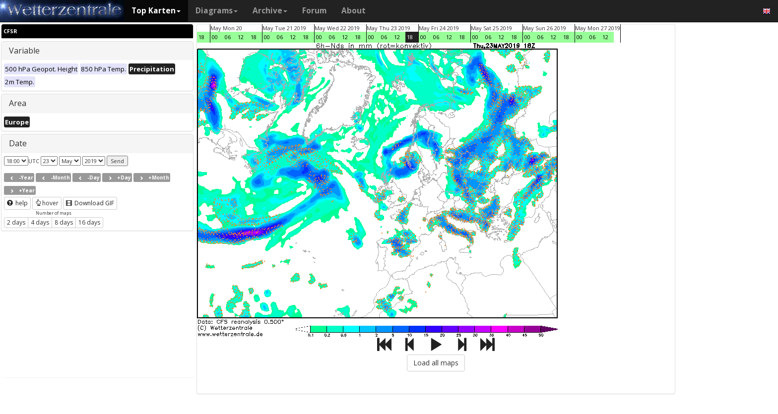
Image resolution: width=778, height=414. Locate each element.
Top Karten (156, 10)
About (353, 10)
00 (215, 37)
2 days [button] (16, 222)
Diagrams (216, 10)
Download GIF (90, 203)
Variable (24, 50)
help (17, 203)
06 (228, 37)
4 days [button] (40, 222)
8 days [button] (64, 222)
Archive (270, 10)
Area (17, 103)
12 (241, 37)
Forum (314, 10)
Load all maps (435, 362)
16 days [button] (89, 222)
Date (18, 143)
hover (47, 203)
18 (201, 37)
